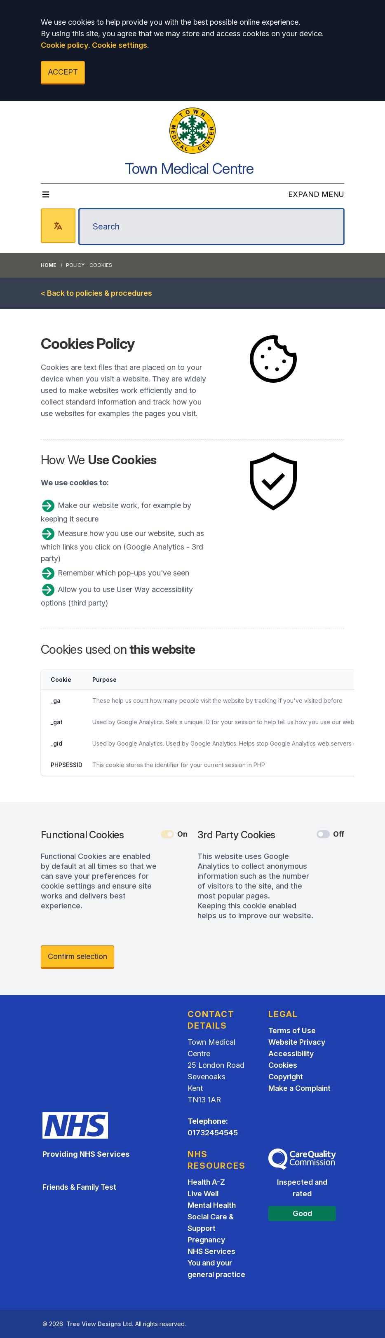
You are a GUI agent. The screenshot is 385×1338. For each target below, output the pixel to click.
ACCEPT (63, 72)
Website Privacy (296, 1042)
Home (48, 265)
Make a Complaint (299, 1088)
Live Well (203, 1193)
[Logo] (192, 131)
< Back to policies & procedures (96, 293)
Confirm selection (77, 956)
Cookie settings (119, 45)
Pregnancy (206, 1239)
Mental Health (212, 1205)
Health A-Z (206, 1182)
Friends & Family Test (79, 1187)
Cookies (282, 1065)
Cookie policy (64, 45)
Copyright (285, 1076)
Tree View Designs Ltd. (100, 1323)
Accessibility (291, 1053)
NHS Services (211, 1251)
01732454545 (213, 1132)
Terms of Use (292, 1030)
